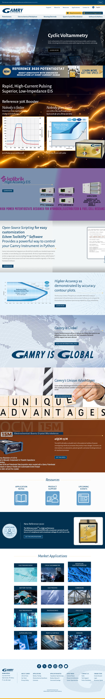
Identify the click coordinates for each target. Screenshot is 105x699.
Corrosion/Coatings (55, 680)
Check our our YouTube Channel (61, 666)
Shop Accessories (75, 13)
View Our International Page (66, 344)
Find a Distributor (86, 680)
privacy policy (34, 2)
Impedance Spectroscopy (57, 676)
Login (95, 678)
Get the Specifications (33, 536)
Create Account (98, 676)
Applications (76, 7)
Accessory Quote (98, 680)
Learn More (54, 50)
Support (48, 7)
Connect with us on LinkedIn (50, 666)
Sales (83, 676)
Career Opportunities (72, 680)
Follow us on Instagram (55, 666)
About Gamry (25, 673)
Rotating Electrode (50, 17)
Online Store (98, 673)
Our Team (24, 678)
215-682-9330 (7, 680)
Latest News (70, 673)
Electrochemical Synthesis (40, 678)
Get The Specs (60, 457)
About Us (57, 7)
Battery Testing (37, 676)
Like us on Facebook (39, 666)
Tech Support (85, 678)
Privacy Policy (25, 680)
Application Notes (55, 673)
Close (100, 2)
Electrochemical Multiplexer (27, 17)
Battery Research (54, 678)
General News (71, 676)
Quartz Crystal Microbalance (72, 17)
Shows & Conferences (72, 678)
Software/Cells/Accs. (96, 17)
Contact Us (86, 7)
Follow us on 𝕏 (44, 666)
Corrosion (35, 680)
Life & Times (24, 676)
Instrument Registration (94, 13)
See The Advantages (63, 396)
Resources (66, 7)
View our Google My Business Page (66, 666)
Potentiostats (6, 17)
